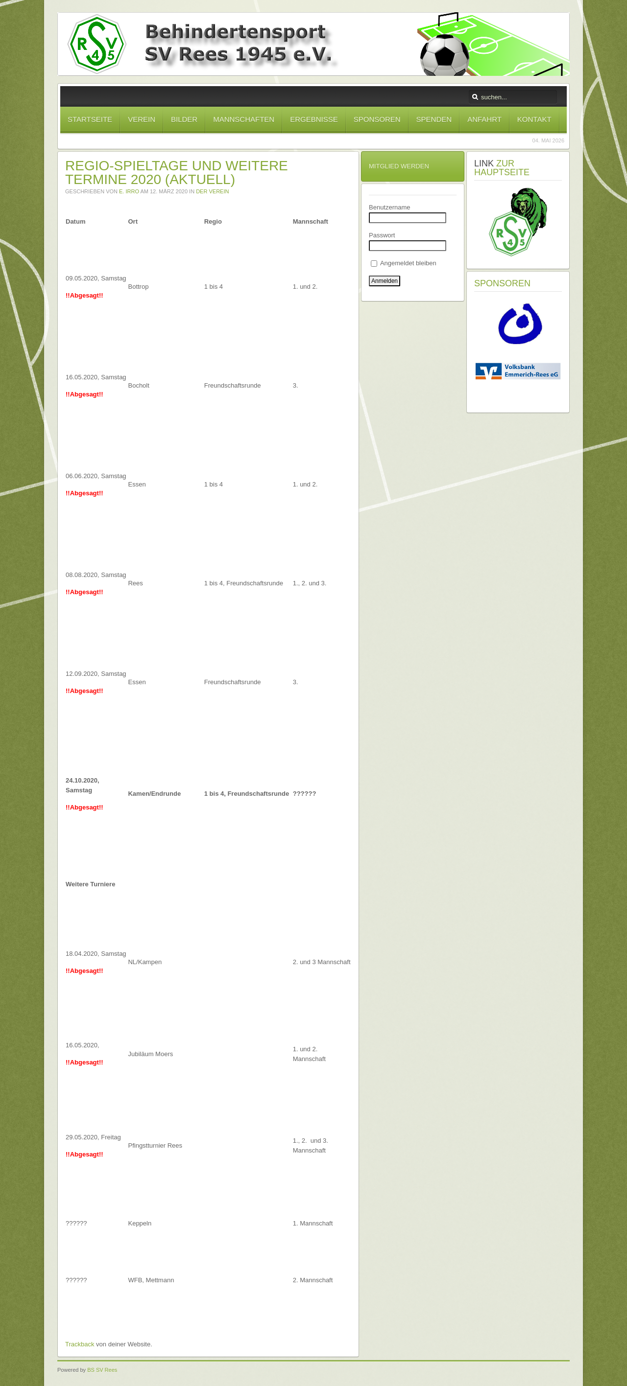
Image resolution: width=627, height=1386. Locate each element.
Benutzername (389, 207)
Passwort (382, 235)
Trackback (79, 1344)
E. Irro (129, 191)
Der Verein (212, 191)
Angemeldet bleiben (403, 263)
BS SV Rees (102, 1370)
